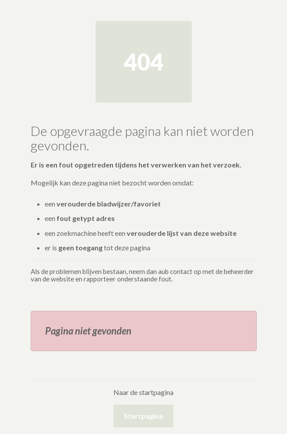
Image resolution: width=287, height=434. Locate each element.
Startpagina (143, 416)
